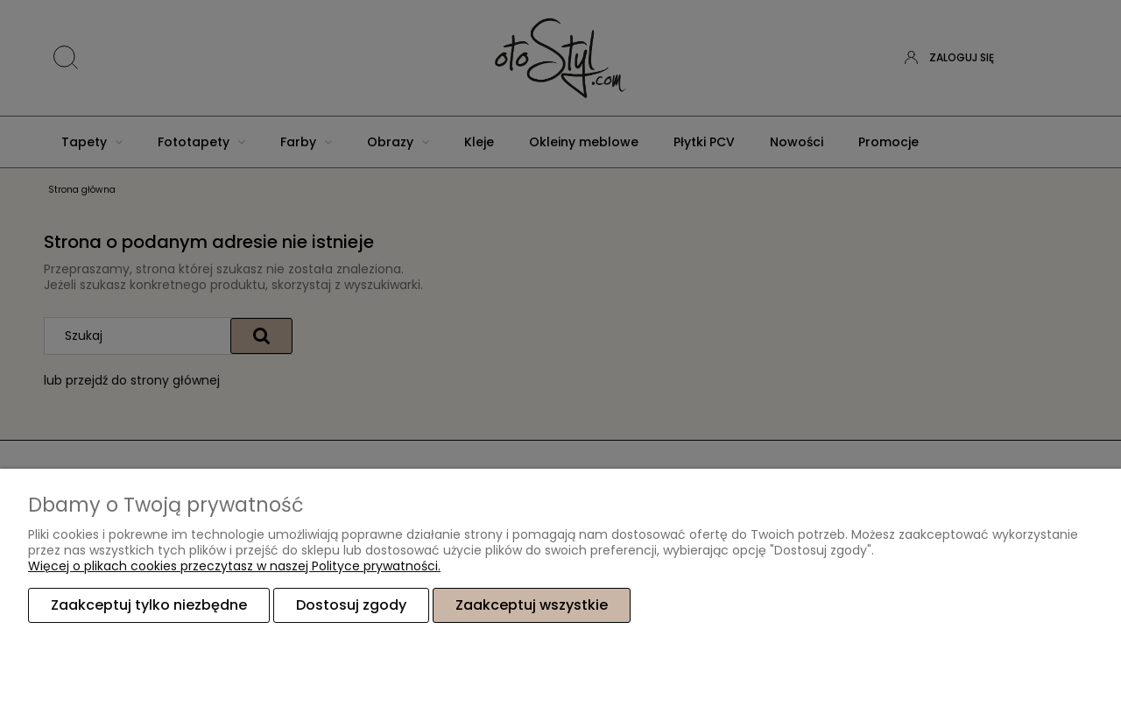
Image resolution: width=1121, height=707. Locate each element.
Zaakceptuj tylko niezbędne (149, 605)
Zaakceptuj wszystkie (531, 605)
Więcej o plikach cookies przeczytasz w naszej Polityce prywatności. (234, 566)
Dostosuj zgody (351, 605)
